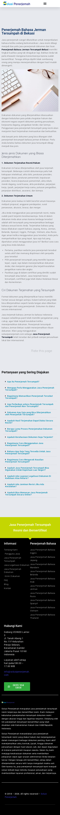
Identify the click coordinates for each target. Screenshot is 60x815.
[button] (30, 382)
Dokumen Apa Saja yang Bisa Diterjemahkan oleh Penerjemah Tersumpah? (28, 413)
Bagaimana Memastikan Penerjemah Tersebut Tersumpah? (29, 397)
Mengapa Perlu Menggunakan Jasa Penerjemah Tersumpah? (29, 389)
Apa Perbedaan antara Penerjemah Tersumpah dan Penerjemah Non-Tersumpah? (29, 405)
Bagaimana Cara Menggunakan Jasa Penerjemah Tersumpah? (24, 444)
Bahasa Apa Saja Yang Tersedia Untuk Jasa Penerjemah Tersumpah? (27, 452)
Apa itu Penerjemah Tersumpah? (23, 381)
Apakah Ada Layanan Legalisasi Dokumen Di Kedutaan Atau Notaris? (28, 477)
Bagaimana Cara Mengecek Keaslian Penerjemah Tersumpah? (24, 460)
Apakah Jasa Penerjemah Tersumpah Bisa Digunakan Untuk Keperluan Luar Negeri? (27, 469)
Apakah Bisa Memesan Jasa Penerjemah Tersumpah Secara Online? (26, 493)
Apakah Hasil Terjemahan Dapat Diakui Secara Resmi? (29, 421)
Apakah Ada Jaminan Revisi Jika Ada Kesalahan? (24, 485)
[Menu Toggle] (45, 3)
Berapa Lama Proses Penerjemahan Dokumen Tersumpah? (28, 430)
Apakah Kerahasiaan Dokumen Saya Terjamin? (30, 437)
